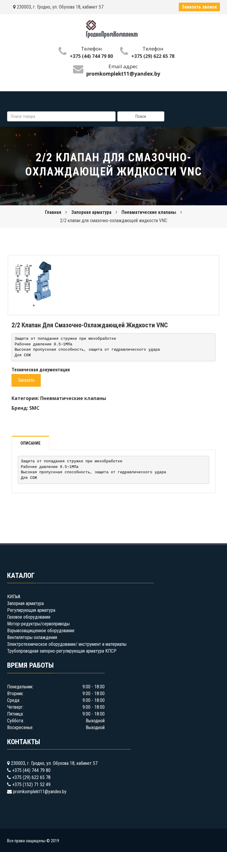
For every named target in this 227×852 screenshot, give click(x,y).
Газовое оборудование (29, 617)
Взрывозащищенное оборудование (40, 630)
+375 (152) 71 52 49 (31, 784)
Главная (53, 212)
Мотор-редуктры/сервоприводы (38, 624)
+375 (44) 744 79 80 (91, 56)
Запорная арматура (91, 212)
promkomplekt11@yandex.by (40, 791)
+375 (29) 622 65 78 (152, 56)
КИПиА (13, 596)
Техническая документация (41, 370)
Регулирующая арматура (31, 610)
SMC (34, 408)
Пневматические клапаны (148, 212)
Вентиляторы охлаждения (32, 637)
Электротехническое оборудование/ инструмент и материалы (67, 644)
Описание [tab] (30, 443)
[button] (49, 266)
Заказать (26, 380)
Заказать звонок (199, 7)
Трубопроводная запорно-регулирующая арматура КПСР (61, 651)
